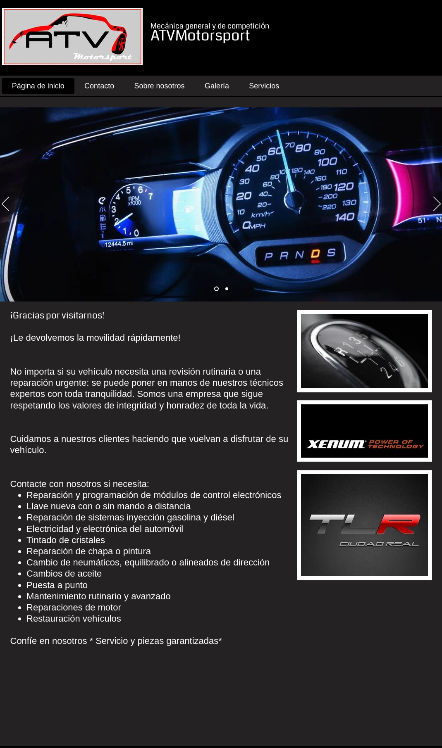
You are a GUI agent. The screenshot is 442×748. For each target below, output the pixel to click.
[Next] (437, 204)
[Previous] (5, 204)
